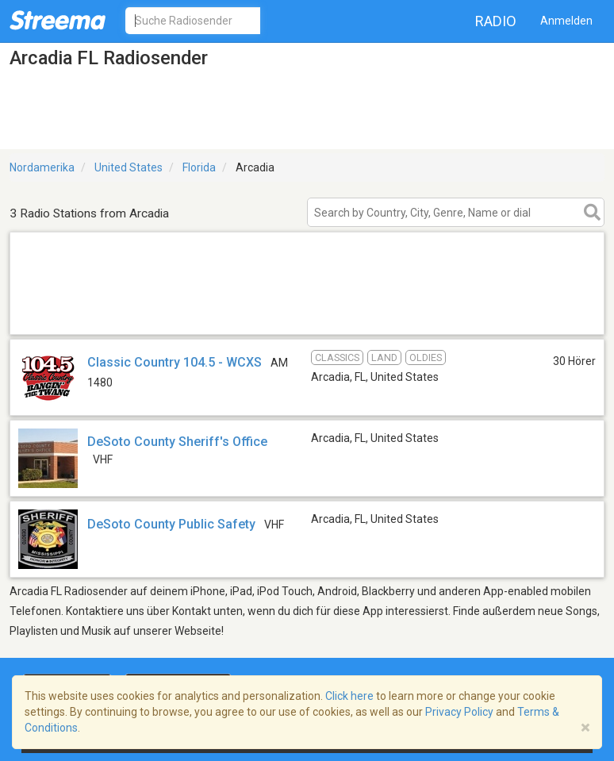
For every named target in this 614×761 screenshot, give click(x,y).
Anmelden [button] (566, 20)
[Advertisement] (307, 313)
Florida (199, 167)
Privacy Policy (459, 711)
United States (128, 167)
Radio (495, 21)
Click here (349, 696)
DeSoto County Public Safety (171, 524)
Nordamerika (42, 167)
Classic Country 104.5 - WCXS (174, 362)
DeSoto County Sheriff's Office (177, 441)
